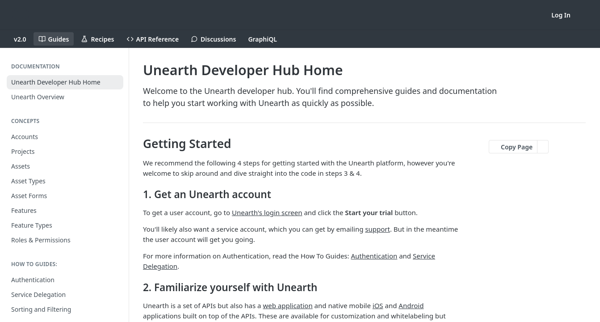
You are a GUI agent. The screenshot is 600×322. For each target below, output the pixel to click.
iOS (378, 305)
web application (287, 305)
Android (411, 305)
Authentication (374, 255)
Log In (561, 15)
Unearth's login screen (267, 212)
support (377, 229)
